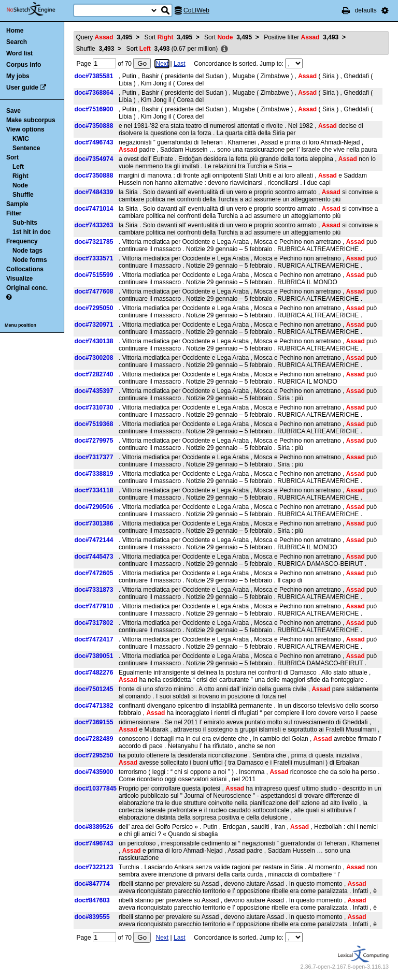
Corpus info (23, 64)
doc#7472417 (94, 639)
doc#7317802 (94, 622)
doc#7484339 (94, 192)
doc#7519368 (94, 424)
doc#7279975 (94, 440)
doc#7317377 (94, 457)
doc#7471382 (94, 705)
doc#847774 (92, 883)
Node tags (27, 250)
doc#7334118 (94, 490)
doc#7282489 (94, 738)
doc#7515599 (94, 275)
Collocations (25, 269)
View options (25, 129)
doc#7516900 (94, 109)
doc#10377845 (96, 788)
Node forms (29, 260)
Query (104, 37)
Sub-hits (24, 222)
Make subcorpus (30, 120)
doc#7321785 (94, 241)
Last (180, 63)
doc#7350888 (94, 125)
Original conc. (27, 287)
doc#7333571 (94, 258)
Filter (13, 213)
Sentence (26, 148)
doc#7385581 (94, 76)
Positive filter (301, 37)
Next (161, 63)
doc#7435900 (94, 772)
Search (16, 42)
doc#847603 (92, 900)
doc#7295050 (94, 308)
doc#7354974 (94, 159)
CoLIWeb (196, 10)
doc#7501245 (94, 689)
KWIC (20, 138)
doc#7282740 (94, 374)
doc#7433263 (94, 225)
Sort (12, 157)
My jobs (18, 76)
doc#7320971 (94, 324)
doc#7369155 (94, 722)
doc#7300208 (94, 357)
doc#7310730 (94, 407)
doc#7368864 (94, 92)
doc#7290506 (94, 506)
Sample (17, 204)
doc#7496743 (94, 142)
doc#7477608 (94, 291)
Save (13, 110)
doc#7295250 (94, 755)
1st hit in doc (31, 232)
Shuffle (23, 194)
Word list (19, 53)
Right (20, 176)
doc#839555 (92, 916)
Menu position (20, 325)
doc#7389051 (94, 656)
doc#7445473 (94, 556)
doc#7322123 (94, 867)
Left (18, 166)
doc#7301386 (94, 523)
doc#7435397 (94, 390)
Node (20, 185)
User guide (22, 87)
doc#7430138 (94, 341)
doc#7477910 (94, 606)
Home (14, 30)
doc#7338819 (94, 473)
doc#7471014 (94, 208)
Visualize (19, 278)
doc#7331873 (94, 589)
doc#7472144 (94, 540)
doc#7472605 (94, 573)
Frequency (22, 241)
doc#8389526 (94, 826)
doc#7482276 (94, 672)
